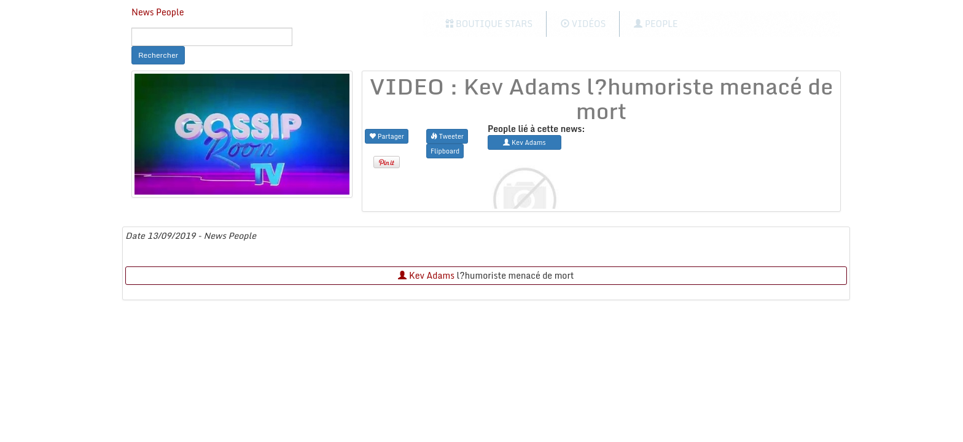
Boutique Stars (489, 24)
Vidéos (583, 24)
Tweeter (447, 136)
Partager (386, 136)
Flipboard (445, 150)
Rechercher (158, 55)
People (655, 24)
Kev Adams (426, 275)
